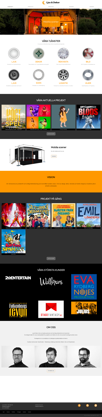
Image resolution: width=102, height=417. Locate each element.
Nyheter (24, 411)
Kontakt (29, 411)
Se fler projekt (51, 133)
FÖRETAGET (51, 6)
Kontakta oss (51, 370)
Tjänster (8, 411)
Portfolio (13, 411)
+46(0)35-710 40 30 (39, 404)
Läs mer (54, 156)
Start (4, 411)
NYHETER (71, 6)
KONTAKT (92, 6)
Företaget (19, 411)
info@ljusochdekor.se (39, 406)
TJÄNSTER (10, 6)
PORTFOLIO (30, 6)
